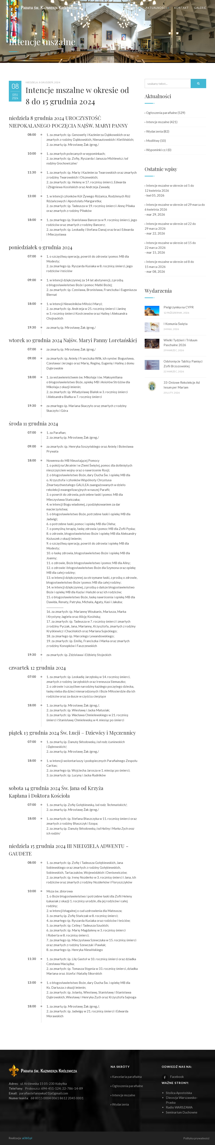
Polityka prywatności (196, 1138)
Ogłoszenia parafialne (161, 113)
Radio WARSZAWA (179, 1107)
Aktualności (157, 7)
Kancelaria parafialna (126, 1076)
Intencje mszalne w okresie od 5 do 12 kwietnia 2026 (169, 188)
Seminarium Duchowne (181, 1112)
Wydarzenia (154, 131)
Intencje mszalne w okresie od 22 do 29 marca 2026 (170, 226)
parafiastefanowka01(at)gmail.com (43, 1093)
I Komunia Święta (175, 324)
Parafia (132, 7)
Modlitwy (152, 140)
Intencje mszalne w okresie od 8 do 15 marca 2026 (169, 264)
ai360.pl (27, 1138)
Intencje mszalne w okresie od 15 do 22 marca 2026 (170, 245)
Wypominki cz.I (156, 150)
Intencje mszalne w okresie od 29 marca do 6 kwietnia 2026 (175, 207)
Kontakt (181, 7)
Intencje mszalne (157, 122)
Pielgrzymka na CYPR (179, 307)
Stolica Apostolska (179, 1093)
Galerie (200, 7)
